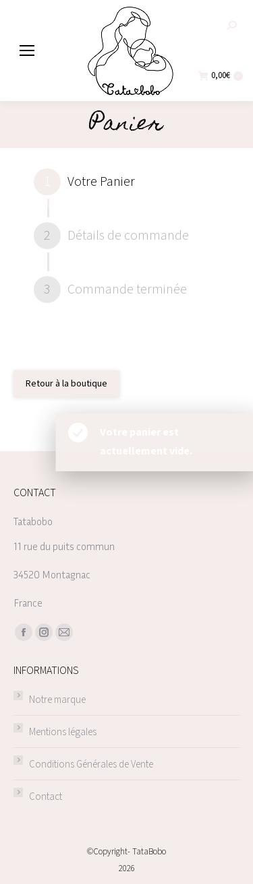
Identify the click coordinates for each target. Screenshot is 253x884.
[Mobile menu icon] (26, 50)
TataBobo (149, 852)
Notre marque (57, 699)
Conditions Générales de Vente (91, 764)
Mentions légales (62, 732)
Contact (45, 796)
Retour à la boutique (66, 384)
